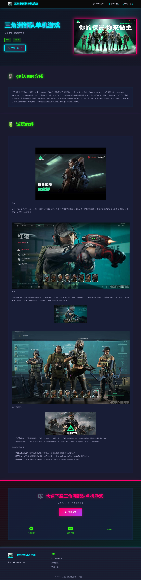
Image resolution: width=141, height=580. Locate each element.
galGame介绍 (98, 4)
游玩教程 (114, 4)
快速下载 (128, 4)
